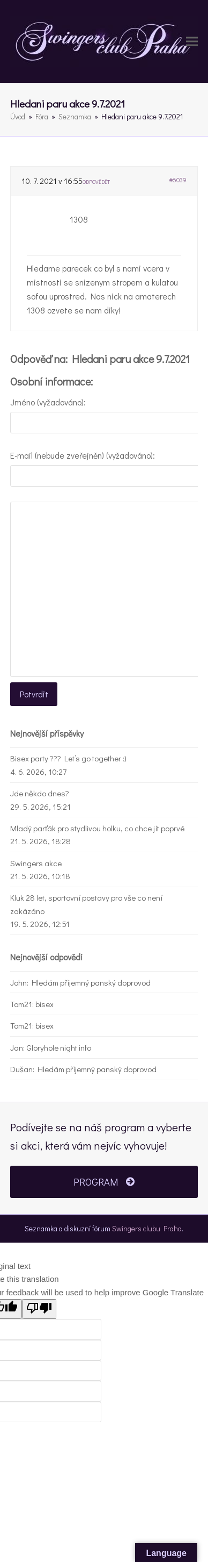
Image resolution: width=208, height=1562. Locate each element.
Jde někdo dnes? (39, 793)
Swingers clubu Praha (147, 1228)
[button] (192, 41)
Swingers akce (36, 863)
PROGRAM (104, 1181)
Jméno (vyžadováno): (48, 402)
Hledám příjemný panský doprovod (91, 982)
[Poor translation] (39, 1309)
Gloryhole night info (58, 1047)
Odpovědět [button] (96, 182)
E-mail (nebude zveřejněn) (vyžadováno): (82, 455)
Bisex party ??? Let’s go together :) (68, 758)
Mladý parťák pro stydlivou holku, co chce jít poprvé (97, 828)
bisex (44, 1003)
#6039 (178, 179)
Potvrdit (34, 694)
